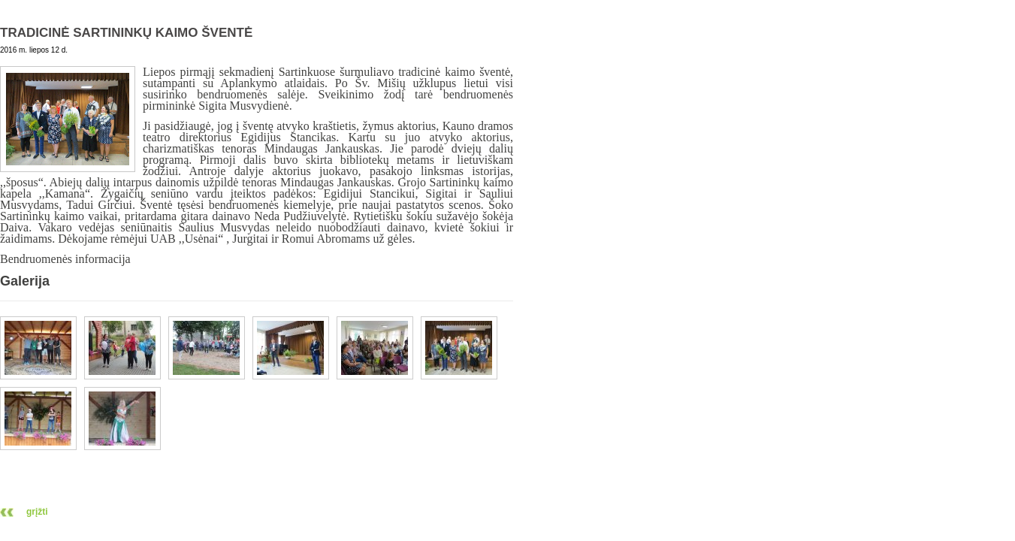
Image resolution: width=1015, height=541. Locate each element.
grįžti (37, 511)
